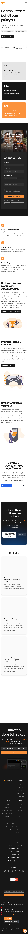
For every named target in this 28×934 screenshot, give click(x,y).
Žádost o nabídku (21, 796)
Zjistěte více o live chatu (8, 365)
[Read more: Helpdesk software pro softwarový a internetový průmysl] (14, 575)
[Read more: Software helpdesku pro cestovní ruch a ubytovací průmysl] (14, 655)
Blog (21, 804)
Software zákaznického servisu (14, 826)
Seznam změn (20, 793)
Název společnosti (8, 175)
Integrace (7, 794)
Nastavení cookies (9, 925)
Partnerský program (7, 813)
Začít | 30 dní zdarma (7, 36)
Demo (7, 785)
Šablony (21, 813)
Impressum (7, 816)
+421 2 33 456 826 (15, 852)
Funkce (7, 791)
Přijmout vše (7, 918)
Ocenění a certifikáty (7, 807)
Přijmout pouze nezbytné (11, 921)
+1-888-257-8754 (15, 855)
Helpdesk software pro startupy (14, 845)
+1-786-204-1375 (14, 858)
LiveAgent (12, 25)
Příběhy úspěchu (6, 485)
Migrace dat (21, 787)
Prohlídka (7, 797)
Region (5, 182)
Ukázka (22, 534)
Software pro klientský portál (14, 842)
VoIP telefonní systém (14, 829)
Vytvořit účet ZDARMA (14, 196)
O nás (7, 804)
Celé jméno (6, 162)
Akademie (20, 810)
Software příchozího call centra (14, 836)
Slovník (21, 807)
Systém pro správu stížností (14, 839)
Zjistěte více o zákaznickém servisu (11, 311)
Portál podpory (20, 784)
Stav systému (21, 790)
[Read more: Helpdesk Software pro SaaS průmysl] (14, 615)
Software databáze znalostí (14, 823)
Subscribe (14, 895)
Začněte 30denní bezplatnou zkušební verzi (9, 535)
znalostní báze (13, 115)
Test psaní (20, 816)
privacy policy (11, 914)
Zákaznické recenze (7, 810)
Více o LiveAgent (20, 486)
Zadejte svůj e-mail (8, 168)
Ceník (7, 788)
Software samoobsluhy (14, 832)
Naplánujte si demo (14, 752)
